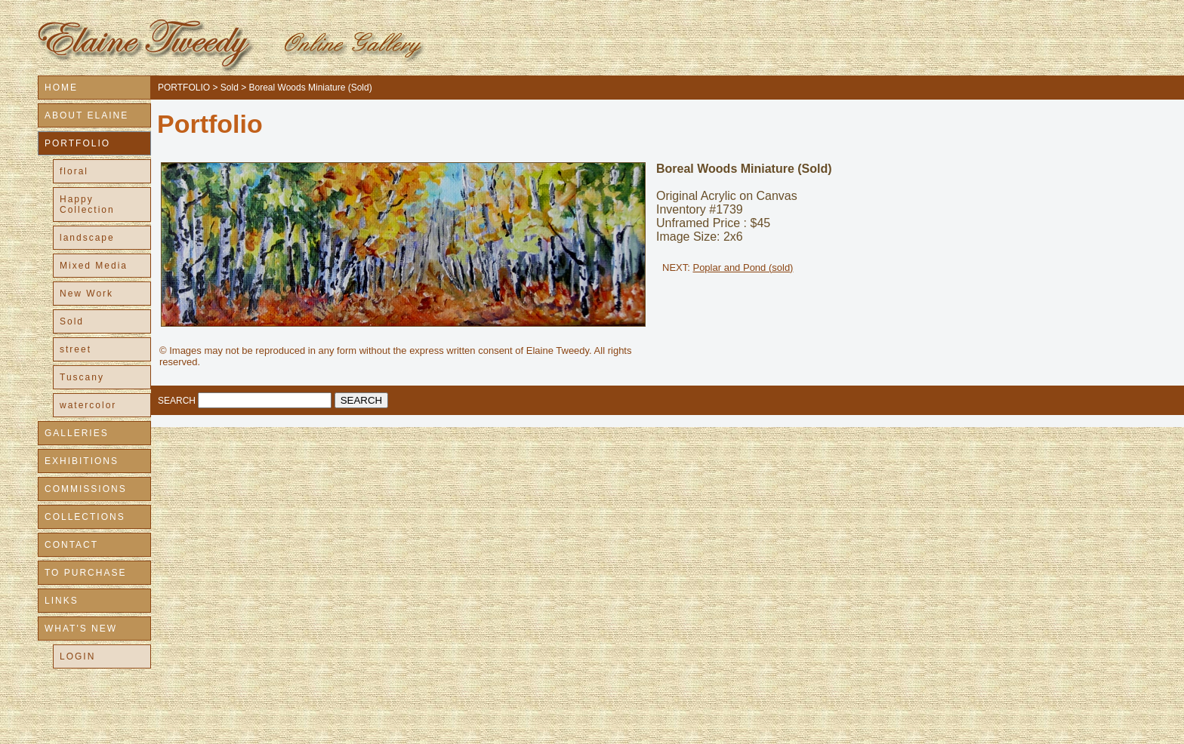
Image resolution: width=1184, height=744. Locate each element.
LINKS (62, 600)
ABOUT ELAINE (86, 115)
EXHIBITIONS (82, 461)
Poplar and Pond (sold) (742, 267)
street (75, 349)
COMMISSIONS (86, 489)
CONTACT (71, 545)
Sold (72, 321)
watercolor (88, 405)
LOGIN (77, 656)
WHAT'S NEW (81, 628)
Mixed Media (94, 265)
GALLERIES (77, 433)
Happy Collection (87, 204)
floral (74, 171)
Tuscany (82, 377)
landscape (87, 237)
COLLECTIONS (85, 517)
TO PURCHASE (85, 572)
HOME (61, 87)
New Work (86, 293)
